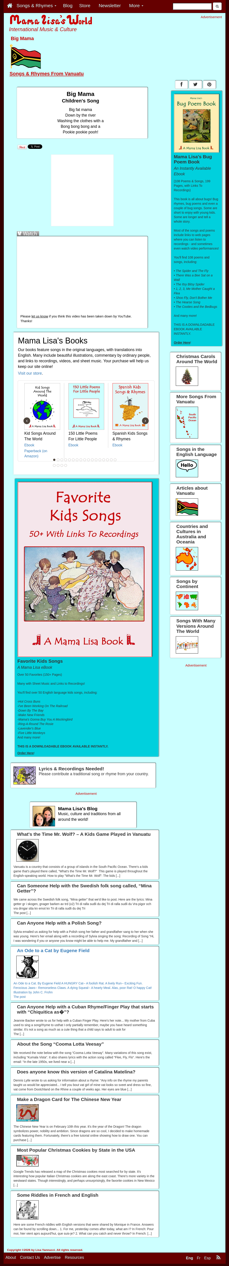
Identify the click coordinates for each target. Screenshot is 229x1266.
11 (92, 460)
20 (62, 465)
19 (58, 465)
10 (88, 460)
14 (104, 460)
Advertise (52, 1259)
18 (54, 465)
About (11, 1259)
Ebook (29, 445)
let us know (40, 316)
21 (66, 465)
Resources (74, 1259)
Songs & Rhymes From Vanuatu (47, 73)
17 (115, 460)
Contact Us (30, 1259)
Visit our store (30, 373)
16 (111, 460)
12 (96, 460)
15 (107, 460)
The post (19, 997)
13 (100, 460)
